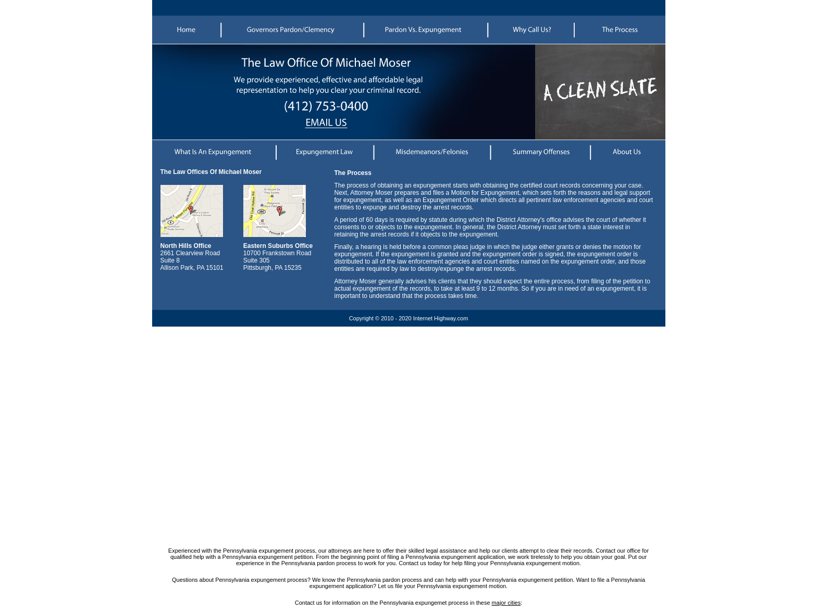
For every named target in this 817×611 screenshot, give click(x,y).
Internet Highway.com (440, 318)
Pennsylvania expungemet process (423, 603)
